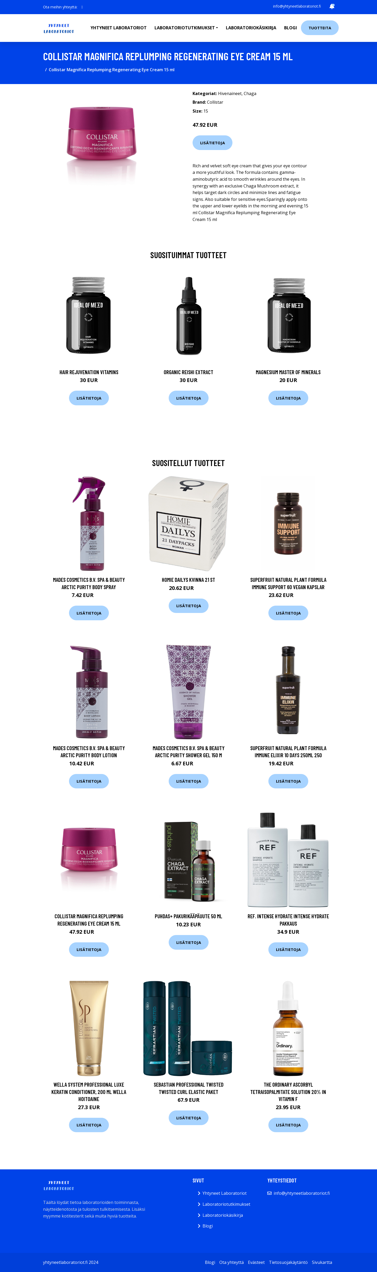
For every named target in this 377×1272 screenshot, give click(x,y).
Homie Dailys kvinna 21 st (188, 579)
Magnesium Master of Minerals (288, 372)
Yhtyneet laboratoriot (119, 28)
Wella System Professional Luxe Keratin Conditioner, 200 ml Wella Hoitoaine (88, 1091)
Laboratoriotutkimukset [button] (185, 28)
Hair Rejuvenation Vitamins (89, 372)
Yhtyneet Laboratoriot (225, 1193)
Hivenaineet (230, 93)
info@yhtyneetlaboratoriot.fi (297, 6)
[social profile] (82, 7)
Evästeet (256, 1262)
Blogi (290, 28)
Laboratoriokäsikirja (251, 28)
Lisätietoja (212, 142)
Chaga (250, 93)
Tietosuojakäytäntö (288, 1262)
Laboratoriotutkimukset (226, 1204)
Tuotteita (320, 27)
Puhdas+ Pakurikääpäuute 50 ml (188, 916)
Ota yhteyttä (231, 1262)
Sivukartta (322, 1262)
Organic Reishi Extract (188, 372)
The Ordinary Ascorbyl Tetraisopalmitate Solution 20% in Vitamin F (288, 1091)
